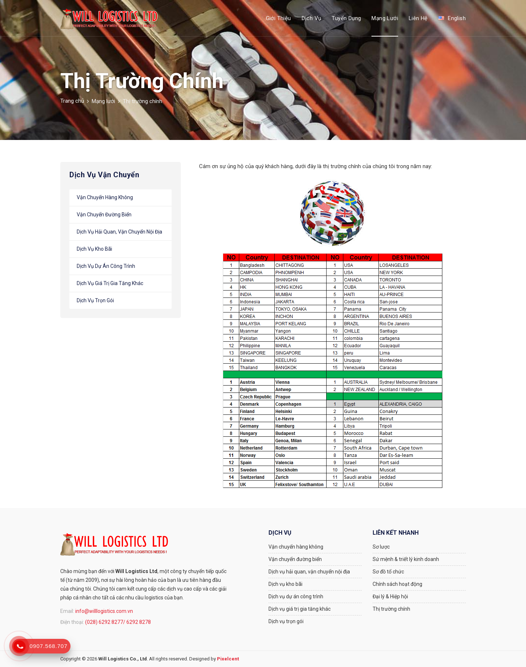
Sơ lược (381, 547)
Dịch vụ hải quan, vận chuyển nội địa (119, 232)
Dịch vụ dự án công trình (106, 266)
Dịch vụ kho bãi (94, 249)
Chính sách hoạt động (397, 584)
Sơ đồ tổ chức (388, 572)
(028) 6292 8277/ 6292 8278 (118, 622)
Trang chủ (72, 101)
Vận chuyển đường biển (104, 214)
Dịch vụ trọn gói (95, 300)
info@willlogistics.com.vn (104, 611)
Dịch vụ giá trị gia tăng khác (110, 283)
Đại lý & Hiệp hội (390, 596)
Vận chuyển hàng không (105, 197)
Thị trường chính (391, 609)
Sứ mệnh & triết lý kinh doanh (406, 559)
